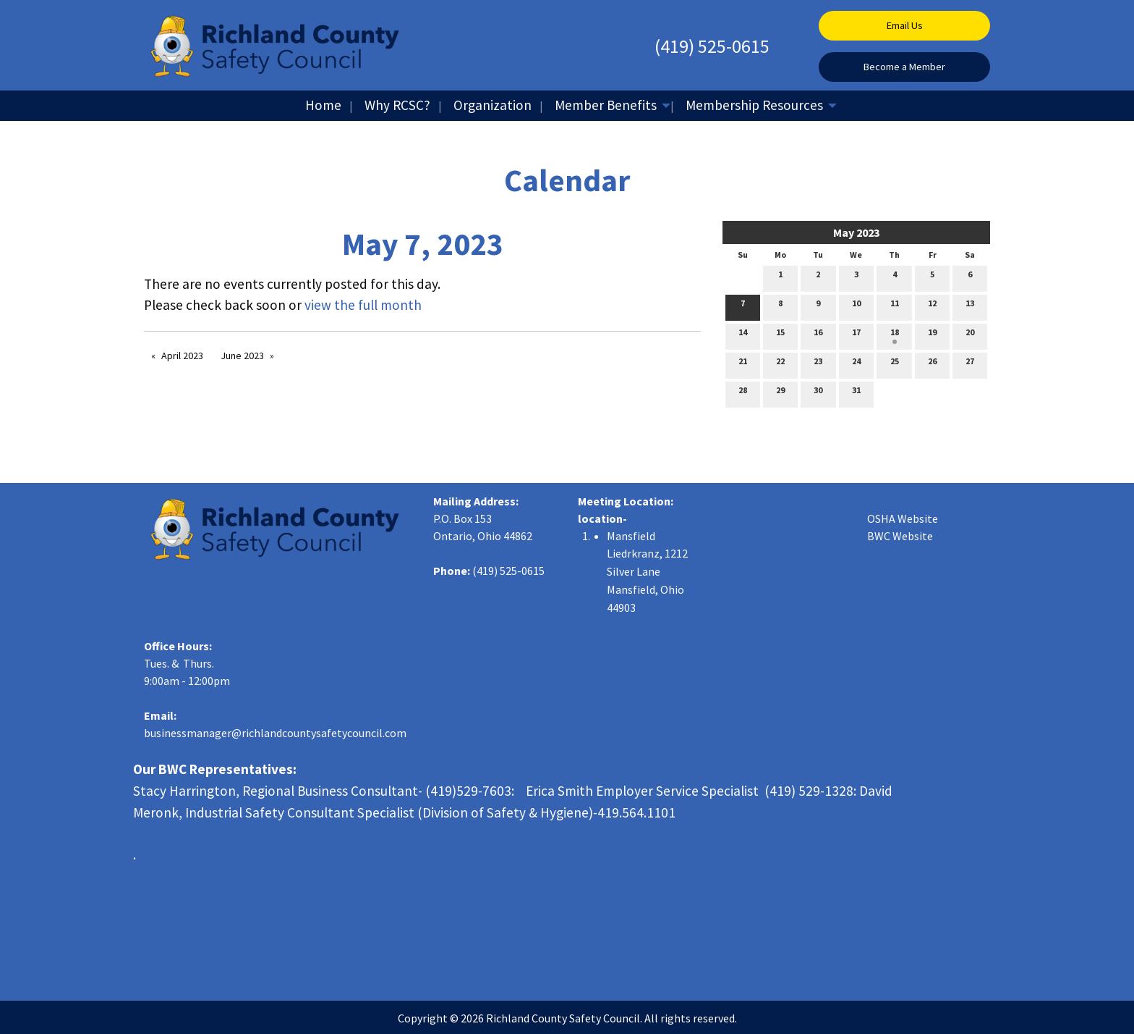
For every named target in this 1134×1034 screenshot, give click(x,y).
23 (818, 364)
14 (742, 335)
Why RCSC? (397, 105)
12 (932, 306)
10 (856, 306)
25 (894, 364)
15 (780, 335)
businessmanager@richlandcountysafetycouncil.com (275, 733)
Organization (492, 105)
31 (856, 393)
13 (969, 306)
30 (818, 393)
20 (969, 335)
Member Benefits (606, 105)
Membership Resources (754, 105)
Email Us (905, 25)
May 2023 (856, 232)
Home (323, 105)
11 (894, 306)
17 (856, 335)
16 (818, 335)
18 (894, 335)
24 (856, 364)
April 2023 (182, 355)
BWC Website (900, 536)
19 (932, 335)
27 (969, 364)
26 (932, 364)
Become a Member (904, 66)
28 (742, 393)
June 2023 (242, 355)
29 (780, 393)
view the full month (363, 305)
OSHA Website (902, 518)
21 (742, 364)
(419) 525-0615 (712, 46)
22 (780, 364)
